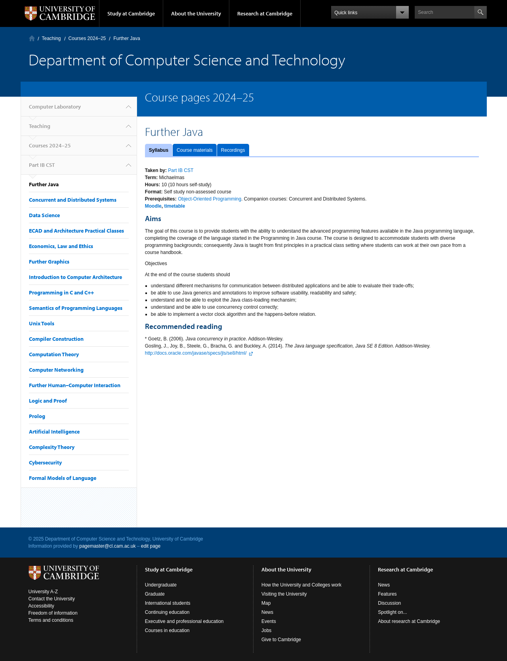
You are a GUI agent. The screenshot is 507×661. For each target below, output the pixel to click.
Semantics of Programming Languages (75, 307)
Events (268, 621)
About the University (196, 13)
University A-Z (43, 591)
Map (266, 603)
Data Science (44, 215)
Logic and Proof (48, 400)
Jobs (266, 630)
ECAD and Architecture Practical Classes (76, 230)
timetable (174, 206)
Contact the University (52, 599)
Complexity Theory (51, 447)
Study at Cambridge (131, 13)
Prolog (37, 416)
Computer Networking (56, 369)
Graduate (155, 594)
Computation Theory (54, 354)
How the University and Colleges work (301, 585)
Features (387, 594)
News (267, 612)
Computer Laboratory (32, 38)
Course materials (195, 150)
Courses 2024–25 (87, 38)
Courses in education (167, 630)
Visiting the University (284, 594)
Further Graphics (49, 261)
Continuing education (167, 612)
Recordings (233, 150)
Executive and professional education (184, 621)
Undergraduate (161, 585)
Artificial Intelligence (54, 431)
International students (168, 603)
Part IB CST (42, 164)
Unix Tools (41, 323)
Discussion (389, 603)
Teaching (51, 38)
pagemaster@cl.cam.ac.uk (107, 546)
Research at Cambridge (264, 13)
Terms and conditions (51, 620)
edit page (150, 546)
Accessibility (41, 606)
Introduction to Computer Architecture (75, 277)
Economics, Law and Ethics (61, 246)
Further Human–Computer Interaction (74, 385)
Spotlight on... (392, 612)
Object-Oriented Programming (209, 199)
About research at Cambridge (409, 621)
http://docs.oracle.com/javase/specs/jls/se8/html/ (196, 353)
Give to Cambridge (281, 639)
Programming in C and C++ (61, 292)
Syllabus (158, 150)
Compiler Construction (56, 338)
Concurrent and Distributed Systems (72, 199)
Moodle (153, 206)
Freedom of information (53, 613)
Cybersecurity (45, 462)
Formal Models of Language (62, 477)
